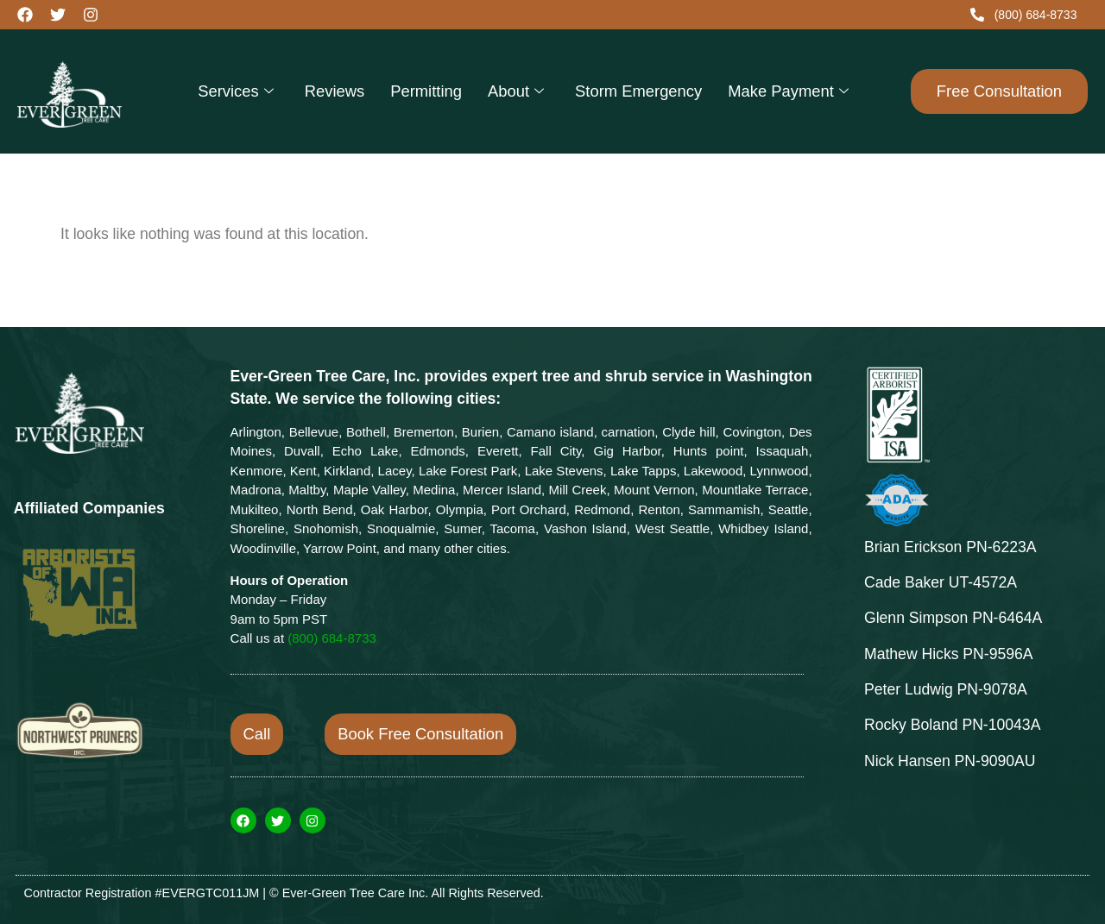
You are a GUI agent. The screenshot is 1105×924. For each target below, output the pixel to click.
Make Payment (788, 91)
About (516, 91)
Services (236, 91)
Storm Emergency (638, 91)
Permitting (426, 91)
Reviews (335, 91)
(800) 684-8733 (331, 638)
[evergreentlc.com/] (97, 91)
